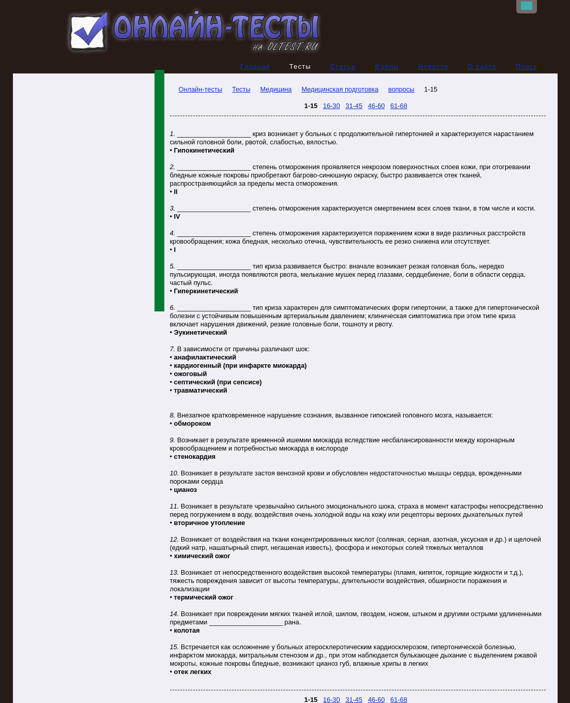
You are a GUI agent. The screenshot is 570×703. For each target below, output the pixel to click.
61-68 (398, 106)
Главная (255, 66)
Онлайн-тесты (196, 89)
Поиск (526, 66)
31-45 (354, 106)
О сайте (482, 66)
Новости (433, 66)
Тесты (241, 89)
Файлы (387, 66)
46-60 (376, 106)
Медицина (276, 89)
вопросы (401, 89)
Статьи (343, 66)
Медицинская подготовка (339, 89)
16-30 (331, 106)
